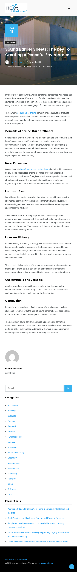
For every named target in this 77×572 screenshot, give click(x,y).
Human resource (15, 437)
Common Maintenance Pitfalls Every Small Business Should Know (38, 541)
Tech (10, 494)
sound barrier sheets (26, 113)
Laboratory (12, 458)
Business (12, 416)
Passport (12, 478)
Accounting (13, 405)
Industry (11, 42)
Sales (10, 484)
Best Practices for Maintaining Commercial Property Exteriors (36, 518)
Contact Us (9, 559)
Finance (11, 431)
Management (13, 463)
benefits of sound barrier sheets (35, 169)
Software (12, 489)
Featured (12, 426)
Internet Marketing (16, 452)
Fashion (11, 421)
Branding (12, 410)
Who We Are (22, 559)
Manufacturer (14, 468)
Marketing (12, 473)
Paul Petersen (13, 368)
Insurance (12, 447)
